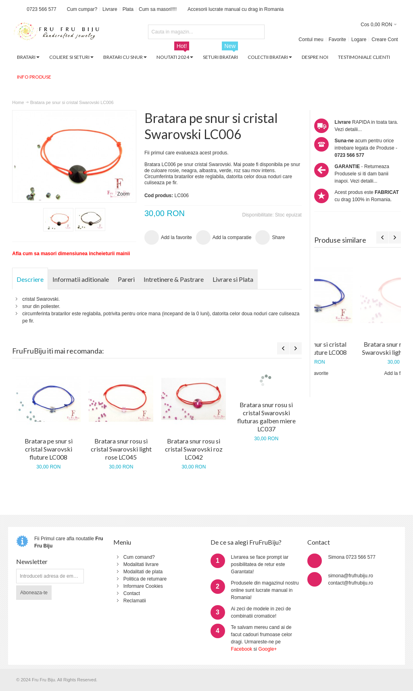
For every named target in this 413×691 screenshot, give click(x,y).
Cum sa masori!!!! (158, 9)
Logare (358, 39)
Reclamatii (134, 601)
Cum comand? (139, 557)
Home (18, 102)
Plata (128, 9)
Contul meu (310, 39)
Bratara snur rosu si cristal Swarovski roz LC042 (194, 449)
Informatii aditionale (80, 279)
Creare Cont (384, 39)
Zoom (123, 194)
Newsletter (32, 561)
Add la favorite (357, 373)
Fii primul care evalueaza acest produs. (186, 153)
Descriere (30, 279)
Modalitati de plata (143, 571)
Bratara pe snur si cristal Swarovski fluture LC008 (357, 348)
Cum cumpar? (82, 9)
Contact (131, 593)
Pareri (126, 279)
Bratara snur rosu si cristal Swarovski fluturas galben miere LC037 (266, 417)
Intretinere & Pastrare (174, 279)
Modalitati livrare (141, 564)
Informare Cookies (143, 586)
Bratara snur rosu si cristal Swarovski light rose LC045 (121, 449)
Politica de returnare (145, 579)
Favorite (337, 39)
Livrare (109, 9)
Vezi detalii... (348, 129)
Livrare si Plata (233, 279)
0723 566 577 (41, 9)
